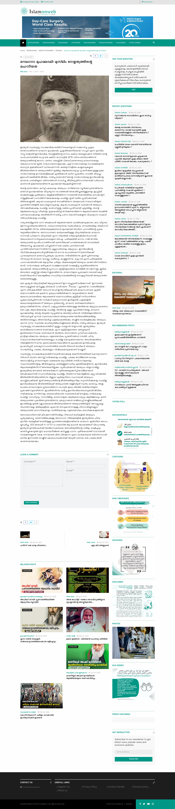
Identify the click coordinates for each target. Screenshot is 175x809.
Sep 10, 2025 (138, 344)
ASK (133, 90)
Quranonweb (33, 43)
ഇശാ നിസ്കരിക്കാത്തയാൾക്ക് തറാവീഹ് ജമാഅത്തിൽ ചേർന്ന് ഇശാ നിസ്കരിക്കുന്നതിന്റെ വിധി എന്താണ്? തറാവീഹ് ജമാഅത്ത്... (133, 226)
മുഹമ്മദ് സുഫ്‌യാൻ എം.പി (125, 356)
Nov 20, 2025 (50, 596)
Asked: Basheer (121, 154)
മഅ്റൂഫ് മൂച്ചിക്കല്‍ (122, 332)
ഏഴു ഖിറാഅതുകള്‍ (100, 545)
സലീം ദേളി (70, 636)
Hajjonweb (121, 43)
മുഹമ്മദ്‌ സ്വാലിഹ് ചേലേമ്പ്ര (31, 597)
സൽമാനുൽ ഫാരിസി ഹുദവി (126, 368)
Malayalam (148, 2)
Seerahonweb (49, 43)
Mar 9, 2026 (135, 253)
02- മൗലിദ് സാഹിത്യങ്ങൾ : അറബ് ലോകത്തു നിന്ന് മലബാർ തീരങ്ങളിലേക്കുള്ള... (132, 373)
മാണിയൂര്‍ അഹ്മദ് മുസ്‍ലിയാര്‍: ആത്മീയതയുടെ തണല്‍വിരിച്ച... (81, 677)
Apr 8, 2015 (81, 596)
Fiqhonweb (63, 43)
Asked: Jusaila (121, 202)
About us (62, 790)
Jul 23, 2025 (41, 636)
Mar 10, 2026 (146, 236)
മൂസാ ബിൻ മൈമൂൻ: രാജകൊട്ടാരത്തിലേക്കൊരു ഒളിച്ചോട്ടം (38, 640)
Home (22, 51)
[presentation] (42, 492)
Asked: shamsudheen (124, 185)
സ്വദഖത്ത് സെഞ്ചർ (28, 712)
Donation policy (141, 787)
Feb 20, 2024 (43, 712)
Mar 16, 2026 (138, 141)
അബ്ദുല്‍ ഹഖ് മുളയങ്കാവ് (76, 673)
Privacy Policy (90, 787)
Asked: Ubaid (120, 219)
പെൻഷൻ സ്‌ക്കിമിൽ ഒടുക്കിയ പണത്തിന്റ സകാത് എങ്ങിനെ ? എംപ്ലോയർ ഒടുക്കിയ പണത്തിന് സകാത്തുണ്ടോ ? (130, 192)
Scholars (59, 50)
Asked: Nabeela (121, 253)
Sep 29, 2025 (137, 332)
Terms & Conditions (114, 804)
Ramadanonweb (106, 43)
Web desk (24, 71)
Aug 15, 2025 (128, 308)
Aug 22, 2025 (137, 382)
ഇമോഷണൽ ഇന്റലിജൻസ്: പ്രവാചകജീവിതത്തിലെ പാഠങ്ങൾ (130, 336)
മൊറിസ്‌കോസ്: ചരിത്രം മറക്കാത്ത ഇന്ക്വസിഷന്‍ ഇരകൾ (37, 716)
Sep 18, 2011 (103, 542)
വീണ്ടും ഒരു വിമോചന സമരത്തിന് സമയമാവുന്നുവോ (129, 312)
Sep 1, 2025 (143, 355)
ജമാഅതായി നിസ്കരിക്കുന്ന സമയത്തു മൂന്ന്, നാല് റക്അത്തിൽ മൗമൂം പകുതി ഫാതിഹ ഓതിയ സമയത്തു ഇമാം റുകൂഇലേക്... (133, 243)
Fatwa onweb (134, 43)
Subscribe (133, 759)
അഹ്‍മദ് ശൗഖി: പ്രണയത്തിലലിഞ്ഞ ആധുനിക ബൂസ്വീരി (37, 601)
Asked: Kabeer (121, 113)
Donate (129, 804)
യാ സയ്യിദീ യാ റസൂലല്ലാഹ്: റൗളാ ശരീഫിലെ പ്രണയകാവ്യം (131, 348)
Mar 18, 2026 (135, 113)
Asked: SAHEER (121, 168)
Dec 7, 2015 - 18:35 (36, 71)
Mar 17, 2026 (134, 124)
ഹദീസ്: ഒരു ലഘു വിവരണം (33, 545)
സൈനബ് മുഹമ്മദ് (122, 344)
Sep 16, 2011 (36, 542)
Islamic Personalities (46, 50)
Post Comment (31, 503)
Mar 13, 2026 (135, 168)
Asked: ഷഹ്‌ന (121, 125)
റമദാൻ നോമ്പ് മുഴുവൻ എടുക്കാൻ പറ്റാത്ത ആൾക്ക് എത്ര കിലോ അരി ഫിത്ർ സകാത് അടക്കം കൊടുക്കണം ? (133, 159)
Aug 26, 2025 (145, 367)
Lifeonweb (75, 43)
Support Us (64, 787)
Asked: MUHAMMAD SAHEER (127, 236)
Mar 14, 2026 (136, 153)
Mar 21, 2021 (83, 636)
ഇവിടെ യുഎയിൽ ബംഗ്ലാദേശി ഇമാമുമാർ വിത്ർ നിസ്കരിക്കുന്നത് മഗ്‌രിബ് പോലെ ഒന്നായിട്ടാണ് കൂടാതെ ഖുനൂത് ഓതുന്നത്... (133, 175)
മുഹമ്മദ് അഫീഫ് (27, 636)
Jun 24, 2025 (94, 673)
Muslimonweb (90, 43)
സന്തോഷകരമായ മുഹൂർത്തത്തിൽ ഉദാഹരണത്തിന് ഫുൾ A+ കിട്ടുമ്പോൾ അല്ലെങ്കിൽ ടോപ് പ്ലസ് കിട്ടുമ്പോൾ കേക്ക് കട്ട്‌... (132, 209)
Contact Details (116, 787)
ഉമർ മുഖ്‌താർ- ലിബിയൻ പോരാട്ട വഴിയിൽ (87, 639)
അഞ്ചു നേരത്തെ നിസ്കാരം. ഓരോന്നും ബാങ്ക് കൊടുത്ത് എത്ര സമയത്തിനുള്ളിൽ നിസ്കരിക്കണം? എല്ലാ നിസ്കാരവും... (132, 132)
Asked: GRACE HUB (123, 142)
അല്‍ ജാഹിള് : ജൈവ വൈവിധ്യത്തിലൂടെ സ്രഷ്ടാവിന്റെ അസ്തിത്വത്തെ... (85, 601)
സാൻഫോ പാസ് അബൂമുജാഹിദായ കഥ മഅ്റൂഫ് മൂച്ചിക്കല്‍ (131, 386)
